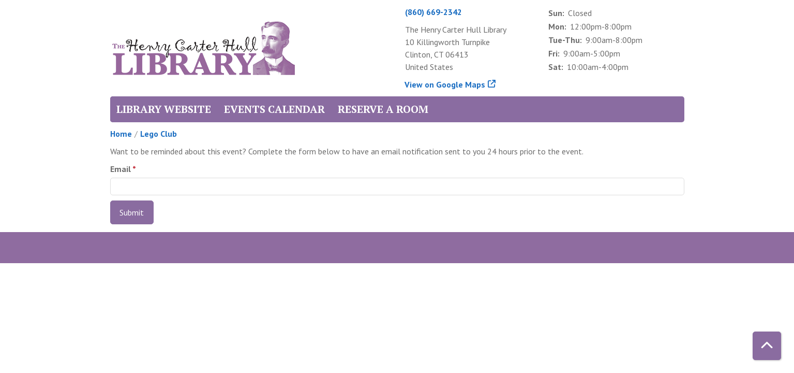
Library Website (163, 109)
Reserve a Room (383, 109)
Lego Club (158, 133)
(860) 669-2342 (433, 12)
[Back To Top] (767, 346)
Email (120, 169)
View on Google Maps (445, 84)
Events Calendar (274, 109)
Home (121, 133)
